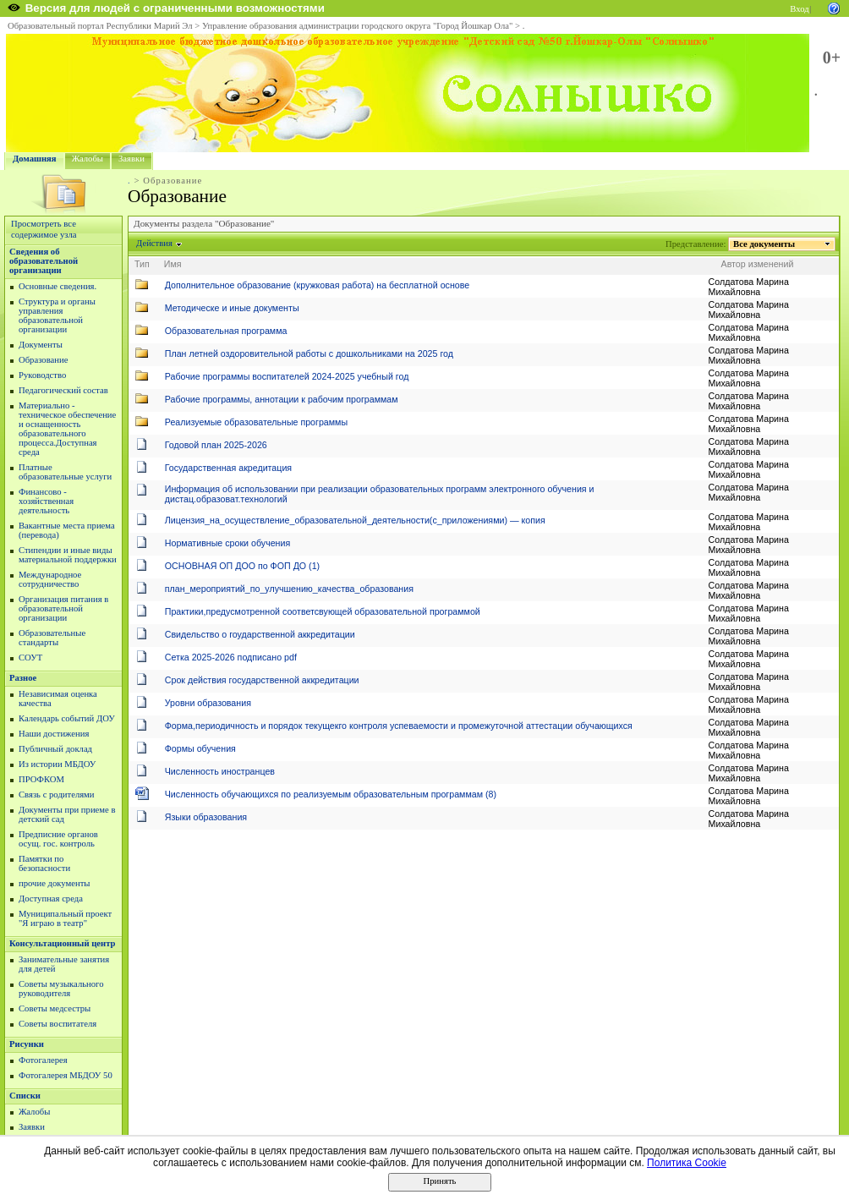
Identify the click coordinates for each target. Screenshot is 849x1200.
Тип (142, 264)
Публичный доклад (55, 748)
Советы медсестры (54, 1008)
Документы (41, 344)
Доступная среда (51, 898)
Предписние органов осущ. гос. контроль (58, 839)
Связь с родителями (57, 794)
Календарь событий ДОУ (67, 718)
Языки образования (206, 817)
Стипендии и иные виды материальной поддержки (68, 554)
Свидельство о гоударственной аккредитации (260, 634)
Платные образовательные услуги (65, 472)
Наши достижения (54, 733)
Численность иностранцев (220, 771)
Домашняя (35, 158)
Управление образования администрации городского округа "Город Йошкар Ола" (357, 25)
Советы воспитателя (57, 1023)
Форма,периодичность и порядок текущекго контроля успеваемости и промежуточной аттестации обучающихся (399, 726)
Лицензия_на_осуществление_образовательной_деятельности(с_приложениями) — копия (355, 520)
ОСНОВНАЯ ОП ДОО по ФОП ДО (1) (242, 566)
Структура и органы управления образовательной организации (57, 315)
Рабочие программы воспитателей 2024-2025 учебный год (287, 376)
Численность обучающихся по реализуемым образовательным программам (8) (330, 794)
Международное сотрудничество (50, 579)
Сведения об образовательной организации (43, 261)
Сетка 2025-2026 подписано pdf (231, 657)
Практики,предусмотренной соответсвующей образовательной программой (322, 611)
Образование (43, 359)
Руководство (42, 375)
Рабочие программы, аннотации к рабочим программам (281, 399)
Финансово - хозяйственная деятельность (46, 501)
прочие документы (54, 883)
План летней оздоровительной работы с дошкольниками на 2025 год (309, 353)
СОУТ (30, 657)
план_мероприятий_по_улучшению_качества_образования (289, 589)
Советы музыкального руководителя (61, 988)
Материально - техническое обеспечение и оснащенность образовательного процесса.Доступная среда (67, 429)
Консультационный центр (62, 943)
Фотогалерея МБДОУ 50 (65, 1075)
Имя (173, 264)
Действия (154, 243)
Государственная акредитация (228, 468)
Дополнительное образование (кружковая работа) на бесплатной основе (317, 285)
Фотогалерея (43, 1060)
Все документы (764, 244)
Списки (25, 1095)
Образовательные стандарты (52, 637)
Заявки (131, 158)
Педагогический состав (63, 390)
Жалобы (87, 158)
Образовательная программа (226, 331)
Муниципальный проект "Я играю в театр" (65, 918)
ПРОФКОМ (41, 779)
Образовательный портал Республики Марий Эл (100, 25)
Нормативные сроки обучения (227, 543)
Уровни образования (208, 703)
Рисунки (26, 1044)
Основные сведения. (57, 286)
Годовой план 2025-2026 (216, 445)
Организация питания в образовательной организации (63, 608)
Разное (22, 677)
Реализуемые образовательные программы (256, 422)
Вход (799, 9)
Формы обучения (200, 748)
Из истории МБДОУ (57, 764)
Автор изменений (757, 264)
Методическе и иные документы (232, 308)
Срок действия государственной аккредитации (262, 680)
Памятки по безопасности (44, 863)
